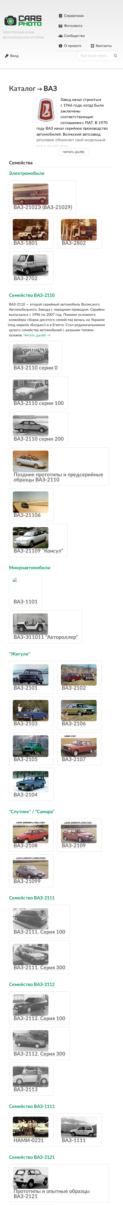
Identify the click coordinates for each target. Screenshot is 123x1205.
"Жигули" (19, 654)
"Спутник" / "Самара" (32, 812)
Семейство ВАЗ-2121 (32, 1157)
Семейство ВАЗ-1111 (32, 1106)
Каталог (22, 89)
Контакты (101, 46)
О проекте (69, 46)
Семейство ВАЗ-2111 (32, 898)
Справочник (71, 16)
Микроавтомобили (29, 568)
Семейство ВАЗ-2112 (32, 984)
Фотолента (70, 26)
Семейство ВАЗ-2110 (32, 295)
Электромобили (27, 173)
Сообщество (71, 36)
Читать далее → (37, 335)
